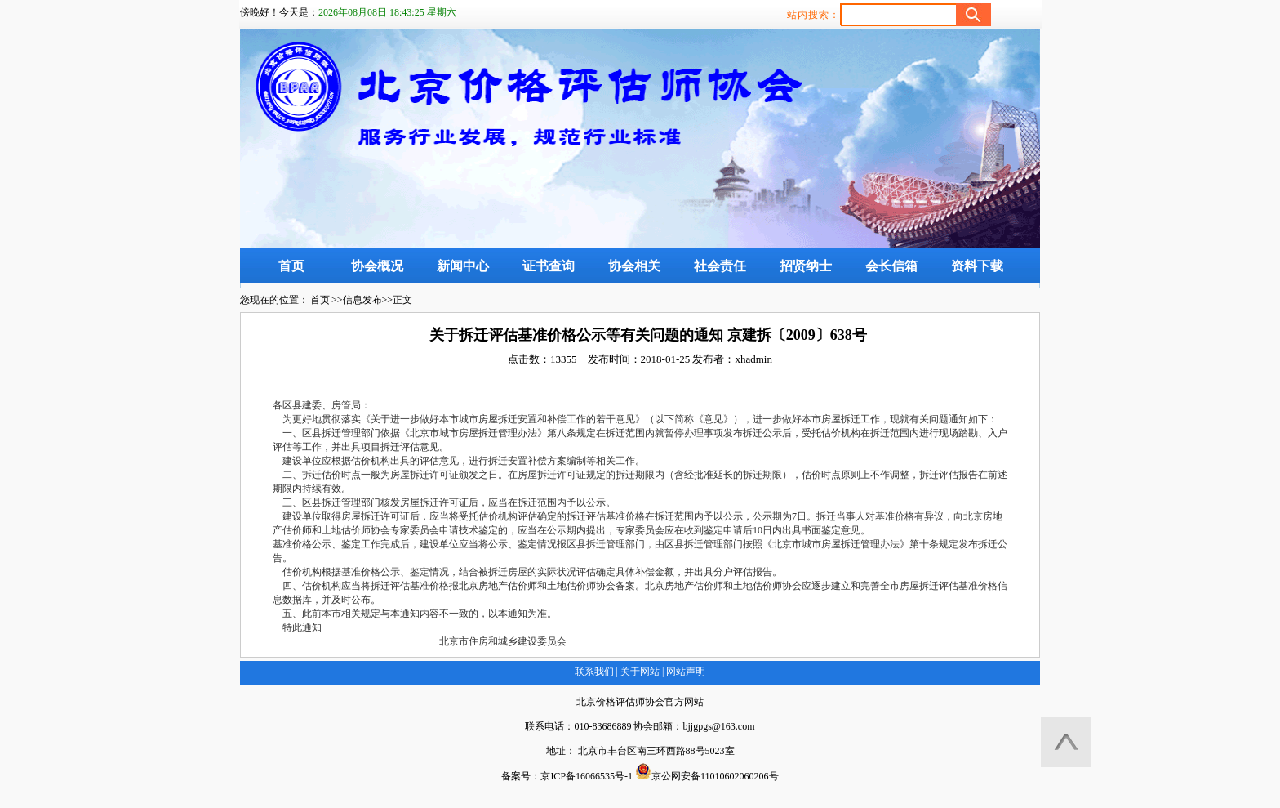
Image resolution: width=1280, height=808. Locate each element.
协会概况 (377, 266)
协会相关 (634, 266)
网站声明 (684, 671)
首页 (291, 266)
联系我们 (594, 671)
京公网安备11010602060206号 (707, 772)
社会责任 (720, 266)
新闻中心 (463, 266)
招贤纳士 (806, 266)
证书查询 (548, 266)
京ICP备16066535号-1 (586, 776)
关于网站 (640, 671)
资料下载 (977, 266)
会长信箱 (891, 266)
